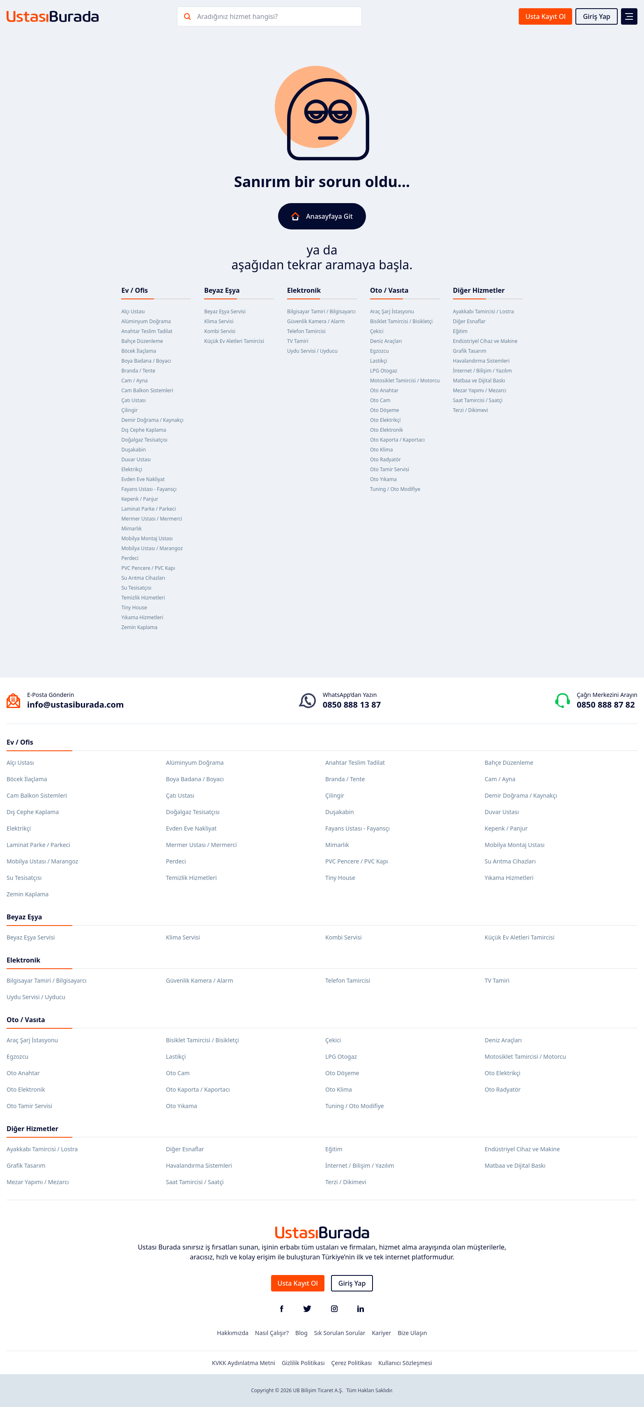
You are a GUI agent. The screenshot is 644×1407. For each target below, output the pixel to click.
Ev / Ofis (134, 290)
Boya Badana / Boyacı (146, 360)
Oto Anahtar (384, 390)
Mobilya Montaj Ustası (146, 538)
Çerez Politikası (351, 1363)
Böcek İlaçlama (138, 350)
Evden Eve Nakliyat (143, 479)
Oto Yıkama (383, 479)
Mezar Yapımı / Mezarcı (479, 390)
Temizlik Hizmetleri (143, 597)
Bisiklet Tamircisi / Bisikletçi (401, 321)
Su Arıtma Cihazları (143, 577)
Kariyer (381, 1333)
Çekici (377, 331)
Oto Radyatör (385, 459)
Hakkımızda (232, 1333)
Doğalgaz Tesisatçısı (144, 439)
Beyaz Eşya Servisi (225, 311)
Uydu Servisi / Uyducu (312, 350)
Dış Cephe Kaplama (143, 429)
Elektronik (304, 290)
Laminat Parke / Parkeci (148, 508)
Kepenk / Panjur (139, 498)
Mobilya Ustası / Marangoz (151, 548)
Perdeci (129, 558)
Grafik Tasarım (469, 350)
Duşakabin (133, 449)
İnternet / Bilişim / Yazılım (482, 370)
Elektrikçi (131, 469)
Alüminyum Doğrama (146, 321)
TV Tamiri (297, 341)
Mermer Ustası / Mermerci (151, 518)
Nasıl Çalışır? (272, 1333)
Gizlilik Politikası (303, 1363)
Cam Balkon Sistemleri (147, 390)
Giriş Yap (596, 16)
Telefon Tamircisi (306, 331)
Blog (301, 1333)
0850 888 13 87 (352, 704)
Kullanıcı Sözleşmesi (405, 1363)
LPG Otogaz (383, 370)
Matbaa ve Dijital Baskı (479, 380)
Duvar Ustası (136, 459)
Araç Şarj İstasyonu (392, 311)
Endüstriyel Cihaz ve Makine (485, 341)
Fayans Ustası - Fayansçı (148, 489)
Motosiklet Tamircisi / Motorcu (405, 380)
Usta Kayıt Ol (545, 16)
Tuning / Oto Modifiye (395, 489)
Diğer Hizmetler (479, 290)
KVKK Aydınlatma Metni (243, 1363)
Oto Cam (380, 400)
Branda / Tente (138, 370)
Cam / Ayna (134, 380)
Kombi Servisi (219, 331)
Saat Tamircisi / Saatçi (478, 400)
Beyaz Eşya (221, 290)
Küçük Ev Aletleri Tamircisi (234, 341)
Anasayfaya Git (322, 216)
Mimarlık (131, 528)
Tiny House (134, 607)
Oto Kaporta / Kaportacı (397, 439)
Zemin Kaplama (139, 627)
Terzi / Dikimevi (470, 410)
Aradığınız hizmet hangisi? (237, 16)
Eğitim (460, 331)
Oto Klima (381, 449)
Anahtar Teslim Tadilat (146, 331)
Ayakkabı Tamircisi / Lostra (483, 311)
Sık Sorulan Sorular (340, 1333)
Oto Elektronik (386, 429)
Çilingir (129, 410)
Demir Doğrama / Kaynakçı (152, 420)
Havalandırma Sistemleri (481, 360)
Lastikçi (378, 360)
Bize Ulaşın (412, 1333)
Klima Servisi (218, 321)
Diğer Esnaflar (469, 321)
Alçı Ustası (133, 311)
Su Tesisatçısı (136, 587)
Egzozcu (379, 350)
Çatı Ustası (133, 400)
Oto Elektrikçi (385, 420)
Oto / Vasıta (389, 290)
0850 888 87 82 (606, 704)
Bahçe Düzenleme (142, 341)
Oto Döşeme (384, 410)
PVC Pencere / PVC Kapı (148, 568)
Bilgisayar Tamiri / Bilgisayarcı (321, 311)
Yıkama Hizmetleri (142, 617)
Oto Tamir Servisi (389, 469)
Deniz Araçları (386, 341)
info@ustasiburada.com (75, 704)
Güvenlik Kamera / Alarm (316, 321)
